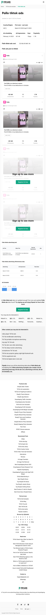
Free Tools (23, 427)
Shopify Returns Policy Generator (23, 421)
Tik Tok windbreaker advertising (11, 336)
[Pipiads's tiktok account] (25, 604)
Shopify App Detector (23, 397)
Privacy (16, 609)
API (23, 582)
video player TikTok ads (9, 334)
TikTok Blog (23, 501)
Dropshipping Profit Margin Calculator (23, 409)
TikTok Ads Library (23, 446)
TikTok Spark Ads (23, 444)
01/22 (28, 527)
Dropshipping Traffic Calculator (23, 399)
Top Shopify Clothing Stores (23, 487)
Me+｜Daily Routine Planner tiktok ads (14, 322)
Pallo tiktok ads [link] (21, 6)
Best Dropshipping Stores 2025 (23, 464)
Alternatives (23, 454)
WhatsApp (23, 579)
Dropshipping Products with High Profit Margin (23, 473)
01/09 (17, 532)
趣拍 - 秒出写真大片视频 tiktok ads (14, 318)
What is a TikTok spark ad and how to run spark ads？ (23, 562)
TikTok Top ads (23, 504)
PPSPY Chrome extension (23, 429)
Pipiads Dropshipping (23, 469)
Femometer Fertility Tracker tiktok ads (31, 322)
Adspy (23, 439)
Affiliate (23, 432)
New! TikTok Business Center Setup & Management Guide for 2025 (23, 544)
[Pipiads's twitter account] (21, 604)
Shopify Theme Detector (23, 394)
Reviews (23, 457)
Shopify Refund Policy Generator (23, 414)
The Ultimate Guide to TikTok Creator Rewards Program (23, 549)
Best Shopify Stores (23, 479)
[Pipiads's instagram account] (28, 604)
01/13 (23, 530)
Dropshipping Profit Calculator (23, 407)
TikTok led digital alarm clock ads (12, 359)
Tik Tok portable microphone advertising (14, 339)
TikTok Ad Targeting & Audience (23, 391)
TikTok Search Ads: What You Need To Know (23, 540)
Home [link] (2, 6)
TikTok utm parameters (23, 389)
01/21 (17, 530)
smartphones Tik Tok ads (9, 350)
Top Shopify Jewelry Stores (23, 484)
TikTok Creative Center (23, 449)
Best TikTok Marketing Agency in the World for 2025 (23, 557)
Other (32, 522)
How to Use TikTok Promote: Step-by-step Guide (23, 553)
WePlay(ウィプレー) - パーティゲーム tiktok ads (23, 322)
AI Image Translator (23, 459)
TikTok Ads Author (23, 509)
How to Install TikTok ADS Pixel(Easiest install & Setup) (23, 569)
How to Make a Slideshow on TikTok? (23, 565)
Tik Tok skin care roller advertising (12, 345)
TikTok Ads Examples (23, 499)
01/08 (23, 532)
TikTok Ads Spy (23, 441)
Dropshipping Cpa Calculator (23, 402)
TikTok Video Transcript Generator (23, 451)
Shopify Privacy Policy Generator (23, 412)
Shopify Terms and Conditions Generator (23, 418)
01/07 (28, 532)
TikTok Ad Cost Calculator (23, 404)
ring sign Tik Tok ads (8, 342)
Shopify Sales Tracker (23, 386)
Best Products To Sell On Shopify (23, 489)
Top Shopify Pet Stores (23, 481)
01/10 (28, 530)
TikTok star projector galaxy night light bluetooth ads (17, 353)
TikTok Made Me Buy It (23, 476)
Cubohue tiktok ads (40, 322)
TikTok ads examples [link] (11, 6)
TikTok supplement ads (9, 356)
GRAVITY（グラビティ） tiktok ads (23, 318)
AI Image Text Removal (23, 462)
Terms (21, 609)
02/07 (17, 527)
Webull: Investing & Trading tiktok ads (5, 318)
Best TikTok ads (23, 506)
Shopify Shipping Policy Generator (23, 424)
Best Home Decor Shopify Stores (23, 492)
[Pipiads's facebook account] (18, 604)
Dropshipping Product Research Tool (23, 467)
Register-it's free (23, 182)
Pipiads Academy (23, 511)
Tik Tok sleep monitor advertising (12, 348)
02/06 (23, 527)
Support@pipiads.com (23, 577)
